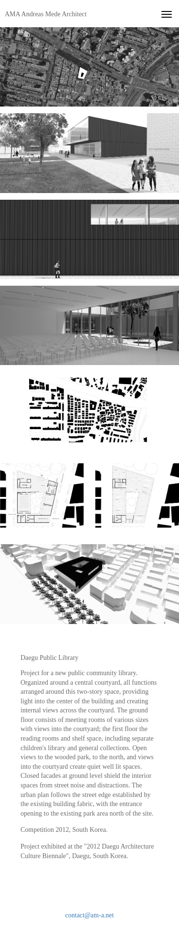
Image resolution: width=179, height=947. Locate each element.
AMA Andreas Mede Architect (45, 14)
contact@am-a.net (89, 915)
